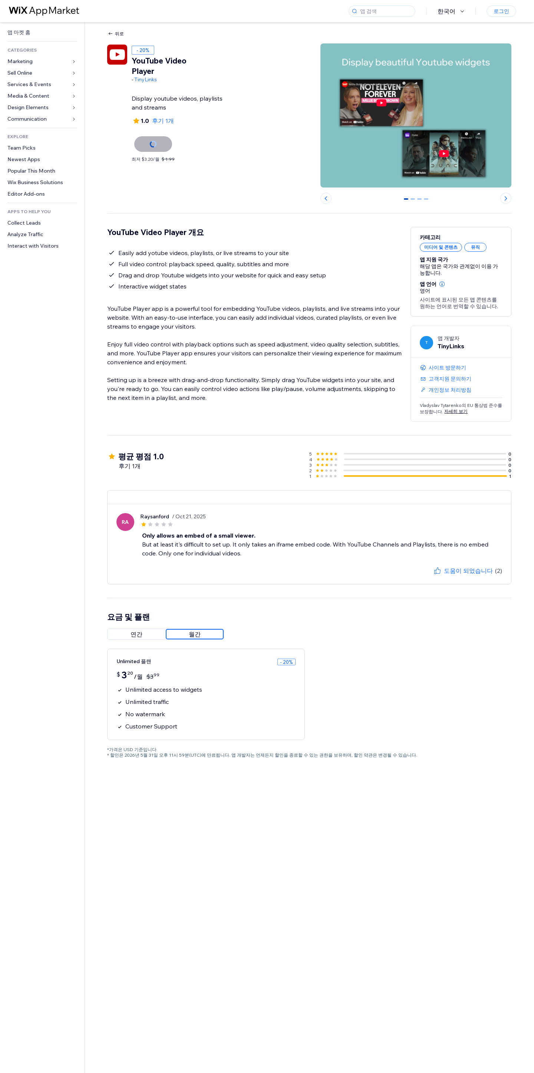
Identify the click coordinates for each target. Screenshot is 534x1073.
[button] (442, 284)
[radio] (136, 634)
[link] (42, 32)
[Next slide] (505, 198)
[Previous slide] (326, 198)
